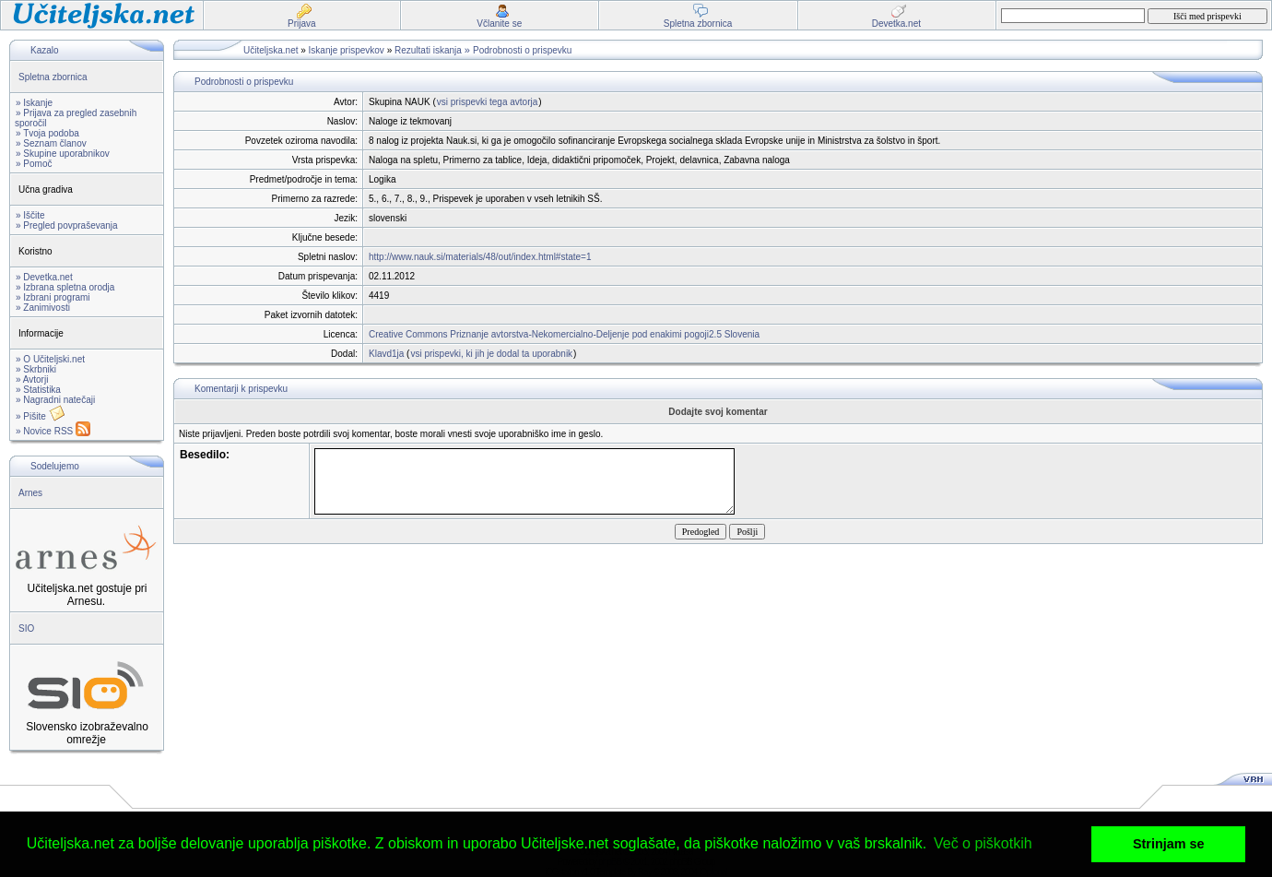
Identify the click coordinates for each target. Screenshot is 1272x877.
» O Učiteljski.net (50, 359)
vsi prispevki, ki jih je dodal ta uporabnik (491, 354)
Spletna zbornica (53, 77)
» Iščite (30, 215)
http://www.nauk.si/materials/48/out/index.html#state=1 (480, 257)
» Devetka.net (44, 277)
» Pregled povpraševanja (67, 225)
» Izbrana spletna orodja (65, 287)
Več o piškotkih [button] (983, 843)
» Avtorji (32, 379)
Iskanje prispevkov (346, 50)
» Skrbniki (36, 369)
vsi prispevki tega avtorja (487, 102)
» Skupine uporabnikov (63, 153)
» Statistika (38, 390)
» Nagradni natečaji (55, 400)
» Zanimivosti (43, 307)
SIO (26, 628)
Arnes (30, 493)
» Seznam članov (51, 143)
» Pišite (40, 416)
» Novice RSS (53, 431)
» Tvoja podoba (47, 133)
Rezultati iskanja (428, 50)
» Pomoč (34, 164)
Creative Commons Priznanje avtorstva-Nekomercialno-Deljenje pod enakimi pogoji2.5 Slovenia (564, 334)
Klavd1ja (386, 354)
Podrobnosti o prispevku (522, 50)
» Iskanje (34, 103)
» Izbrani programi (53, 297)
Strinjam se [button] (1169, 843)
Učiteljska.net (270, 50)
